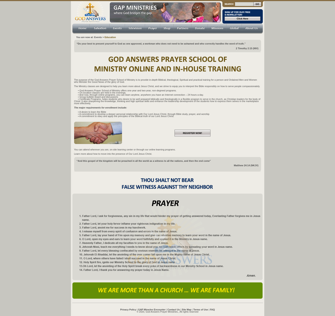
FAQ (212, 309)
